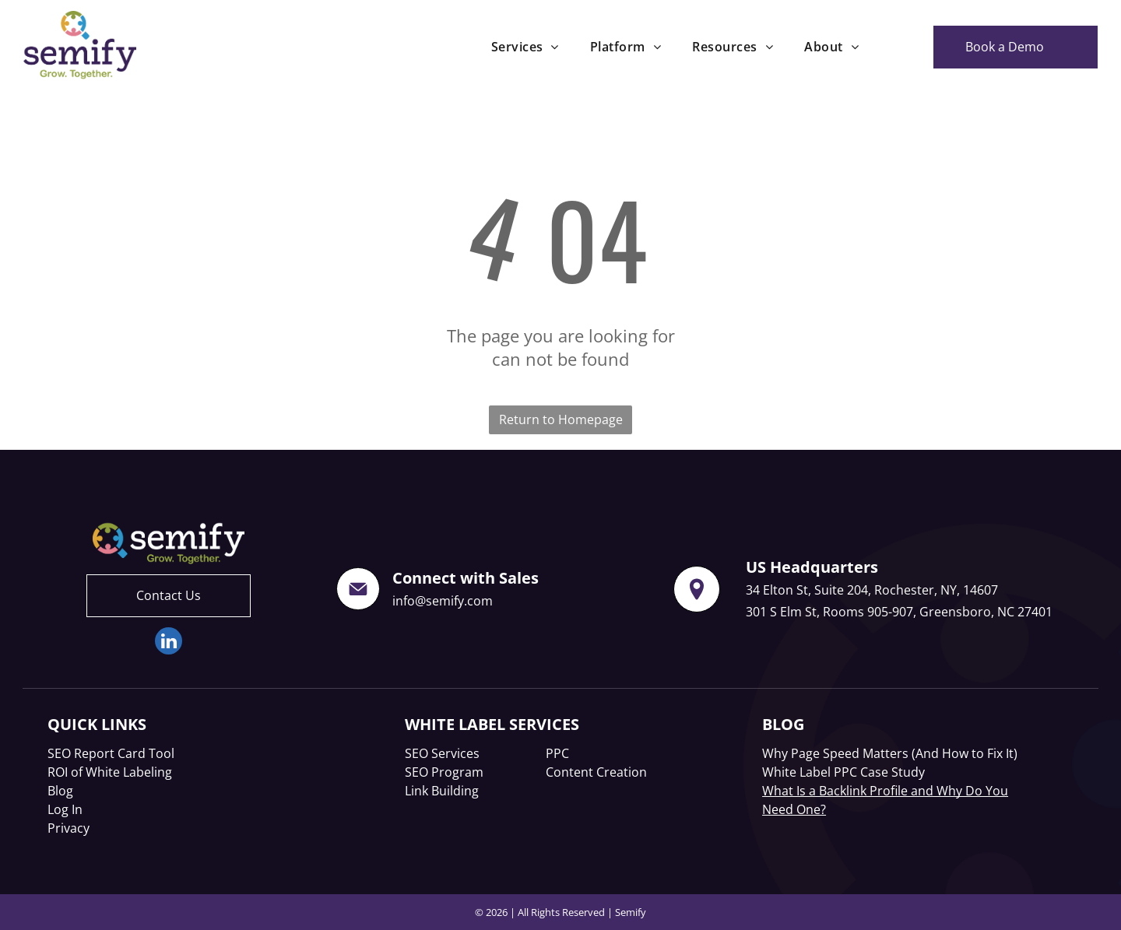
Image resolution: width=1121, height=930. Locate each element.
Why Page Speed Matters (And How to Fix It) (889, 753)
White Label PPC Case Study (843, 772)
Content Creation (596, 772)
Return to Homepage (561, 419)
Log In (65, 809)
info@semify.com (442, 600)
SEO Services (442, 753)
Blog (60, 790)
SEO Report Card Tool (110, 753)
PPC (557, 753)
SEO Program (444, 772)
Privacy (68, 828)
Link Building (442, 790)
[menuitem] (525, 46)
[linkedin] (168, 642)
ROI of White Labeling (109, 772)
